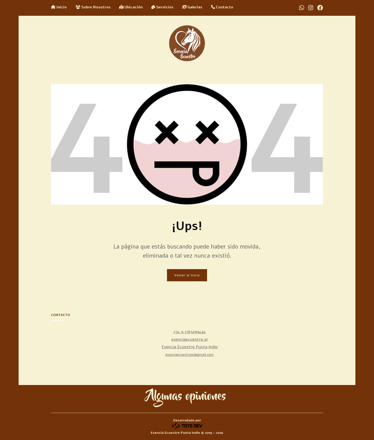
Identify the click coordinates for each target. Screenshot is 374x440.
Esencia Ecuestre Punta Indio (190, 347)
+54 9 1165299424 (189, 332)
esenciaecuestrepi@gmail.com (189, 354)
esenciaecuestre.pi (189, 339)
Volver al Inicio (187, 275)
